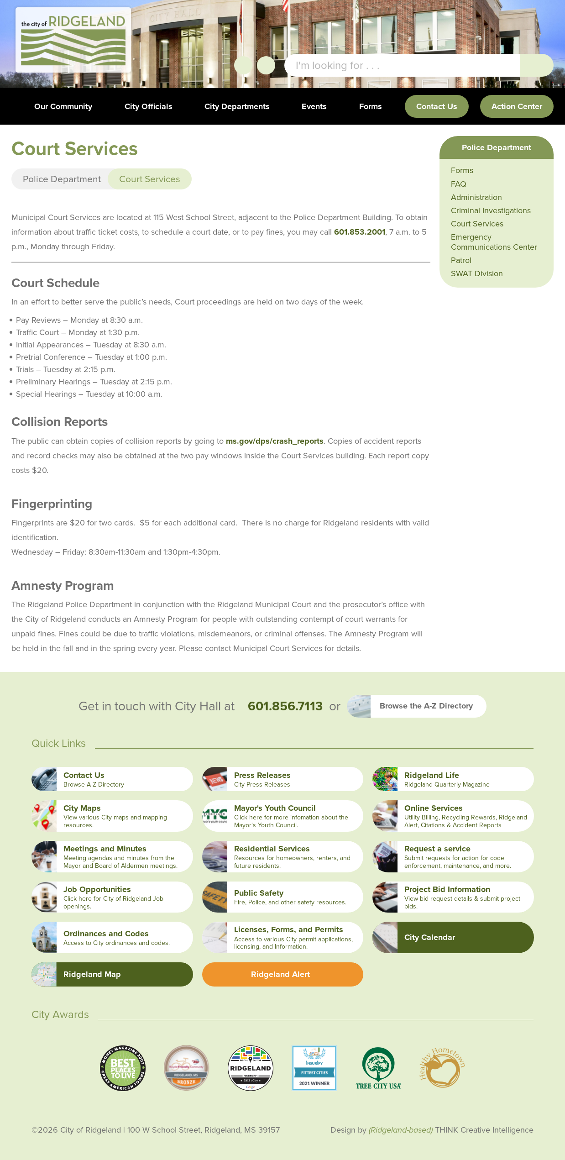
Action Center (517, 106)
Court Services (477, 224)
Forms (370, 106)
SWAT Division (477, 273)
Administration (476, 197)
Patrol (461, 260)
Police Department (62, 179)
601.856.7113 (285, 706)
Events (314, 106)
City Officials (149, 106)
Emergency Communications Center (494, 242)
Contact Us (436, 106)
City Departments (237, 106)
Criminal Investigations (491, 210)
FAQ (458, 184)
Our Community (63, 106)
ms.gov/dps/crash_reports (275, 441)
